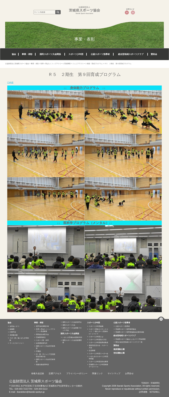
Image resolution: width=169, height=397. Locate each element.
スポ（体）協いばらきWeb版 (19, 339)
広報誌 (38, 351)
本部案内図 (14, 335)
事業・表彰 (27, 54)
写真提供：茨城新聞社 (150, 383)
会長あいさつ (14, 326)
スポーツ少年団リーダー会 (98, 354)
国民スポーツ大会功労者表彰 (45, 347)
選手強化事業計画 (42, 326)
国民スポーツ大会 (69, 325)
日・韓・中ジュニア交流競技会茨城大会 (45, 355)
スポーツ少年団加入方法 (97, 340)
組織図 (12, 329)
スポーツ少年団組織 (96, 326)
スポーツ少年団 (75, 54)
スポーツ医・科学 (42, 340)
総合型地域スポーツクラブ (130, 54)
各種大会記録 (37, 373)
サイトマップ (114, 373)
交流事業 (92, 350)
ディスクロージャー (17, 343)
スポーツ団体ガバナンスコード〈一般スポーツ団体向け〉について (98, 331)
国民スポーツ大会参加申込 (72, 322)
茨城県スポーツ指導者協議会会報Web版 (129, 332)
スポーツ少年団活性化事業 (98, 362)
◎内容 (10, 82)
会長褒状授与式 (41, 343)
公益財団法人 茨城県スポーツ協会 (35, 381)
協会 (14, 54)
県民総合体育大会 (42, 334)
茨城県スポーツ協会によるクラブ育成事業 (130, 339)
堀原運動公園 (120, 349)
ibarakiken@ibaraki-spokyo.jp (31, 392)
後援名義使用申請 (42, 364)
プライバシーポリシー (76, 373)
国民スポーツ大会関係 (50, 54)
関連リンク (97, 373)
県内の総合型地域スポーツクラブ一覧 (128, 342)
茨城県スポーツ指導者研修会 (125, 329)
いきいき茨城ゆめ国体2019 (72, 337)
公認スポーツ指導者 (100, 54)
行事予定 (13, 332)
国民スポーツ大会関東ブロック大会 (72, 329)
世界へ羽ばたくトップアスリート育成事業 (45, 330)
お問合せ (129, 373)
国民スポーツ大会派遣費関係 (72, 341)
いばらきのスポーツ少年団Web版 (98, 358)
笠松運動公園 (120, 353)
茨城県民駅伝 (41, 337)
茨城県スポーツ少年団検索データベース (98, 366)
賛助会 (154, 54)
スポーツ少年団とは (96, 337)
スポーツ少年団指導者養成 (98, 342)
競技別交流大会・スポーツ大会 (98, 346)
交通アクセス (55, 373)
